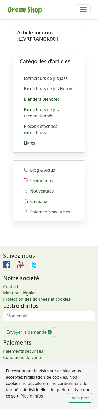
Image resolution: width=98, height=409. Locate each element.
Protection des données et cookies (36, 299)
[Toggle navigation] (83, 9)
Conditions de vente (22, 357)
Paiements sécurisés (47, 212)
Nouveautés (39, 191)
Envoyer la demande (29, 332)
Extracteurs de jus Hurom (49, 89)
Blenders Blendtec (42, 99)
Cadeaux (35, 201)
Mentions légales (20, 293)
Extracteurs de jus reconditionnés (41, 113)
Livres (29, 143)
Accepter (80, 398)
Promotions (38, 180)
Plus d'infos (31, 396)
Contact (10, 287)
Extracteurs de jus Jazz (45, 78)
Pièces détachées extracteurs (40, 129)
